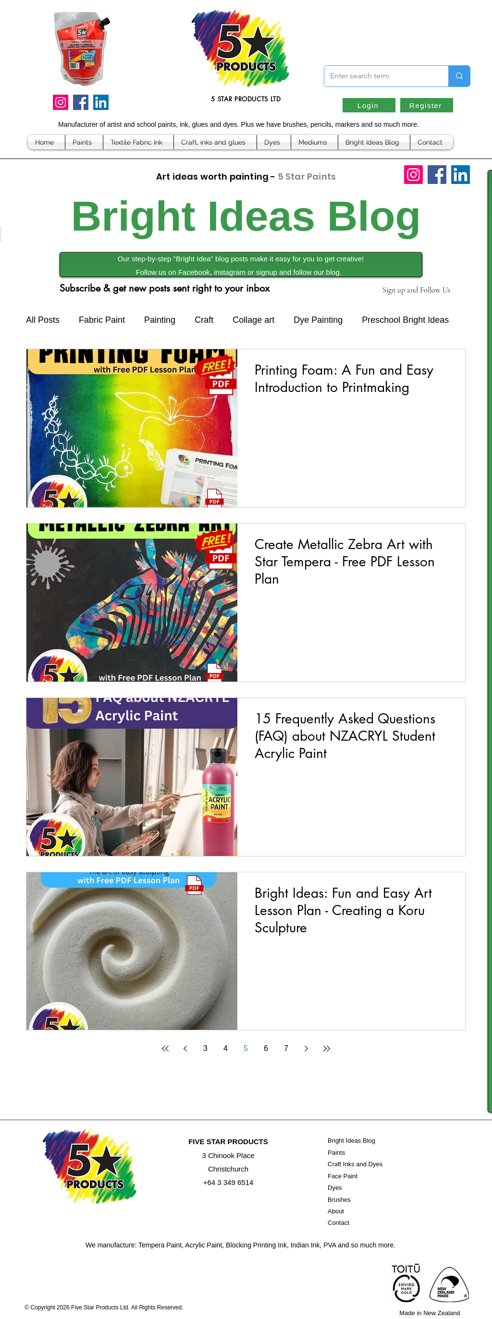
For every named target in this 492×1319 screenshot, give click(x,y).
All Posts (43, 320)
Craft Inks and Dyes (355, 1164)
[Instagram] (60, 102)
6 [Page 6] (266, 1048)
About (336, 1211)
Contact (338, 1222)
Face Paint (342, 1176)
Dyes (335, 1187)
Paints (336, 1152)
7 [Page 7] (286, 1048)
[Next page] (306, 1048)
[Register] (426, 105)
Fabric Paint (102, 320)
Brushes (339, 1199)
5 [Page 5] (246, 1048)
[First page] (165, 1048)
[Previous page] (185, 1048)
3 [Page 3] (205, 1048)
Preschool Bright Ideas (405, 320)
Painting (159, 320)
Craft (204, 320)
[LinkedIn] (101, 102)
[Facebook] (80, 102)
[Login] (369, 105)
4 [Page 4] (225, 1048)
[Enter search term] (379, 76)
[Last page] (326, 1048)
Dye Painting (318, 320)
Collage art (253, 320)
